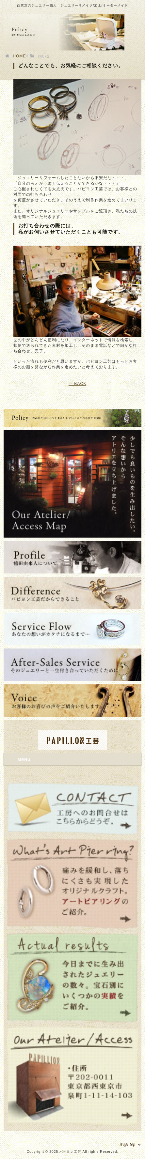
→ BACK (78, 383)
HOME (19, 56)
